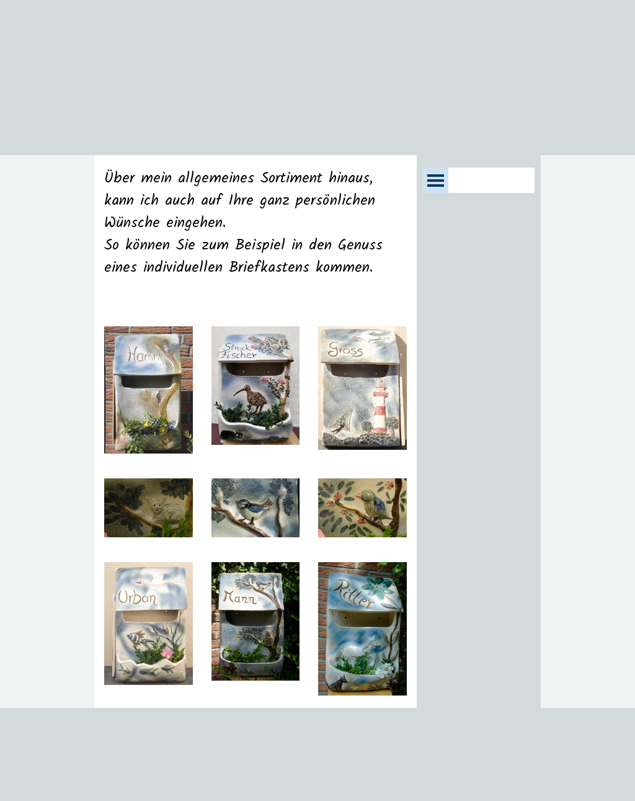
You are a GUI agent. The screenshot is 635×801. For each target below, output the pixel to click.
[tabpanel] (255, 235)
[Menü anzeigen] (435, 180)
